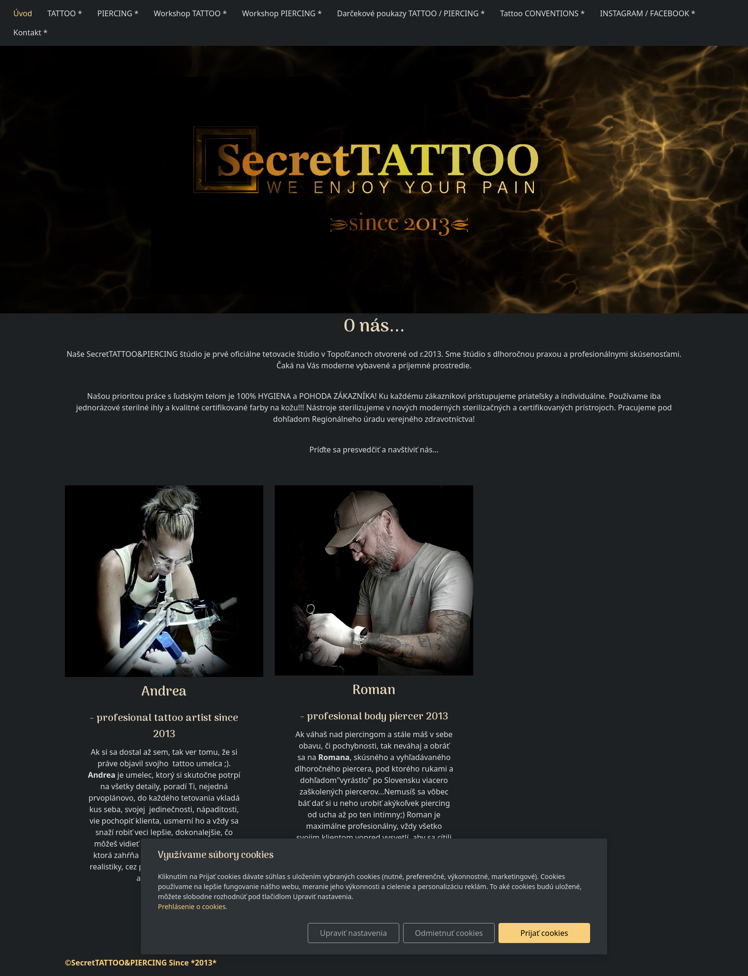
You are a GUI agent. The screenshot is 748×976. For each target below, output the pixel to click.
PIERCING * (117, 13)
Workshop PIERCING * (282, 13)
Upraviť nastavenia (353, 933)
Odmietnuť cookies (449, 933)
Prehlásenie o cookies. (193, 906)
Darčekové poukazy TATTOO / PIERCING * (411, 13)
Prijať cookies (544, 933)
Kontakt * (30, 32)
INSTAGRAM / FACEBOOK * (648, 13)
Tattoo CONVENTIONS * (542, 13)
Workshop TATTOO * (190, 13)
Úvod (22, 13)
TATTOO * (64, 13)
